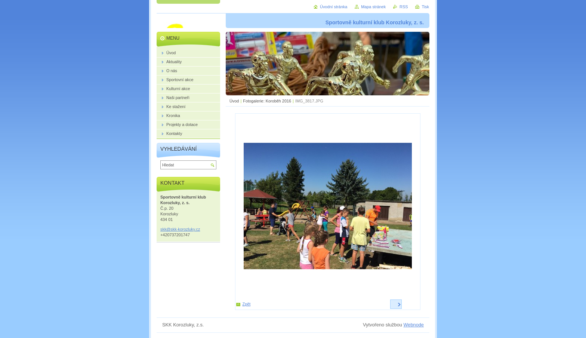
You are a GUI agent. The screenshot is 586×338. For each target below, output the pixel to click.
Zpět (247, 304)
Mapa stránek (373, 6)
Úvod (234, 101)
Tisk (425, 6)
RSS (404, 6)
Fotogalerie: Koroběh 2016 (267, 101)
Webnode (413, 325)
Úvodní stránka (333, 6)
